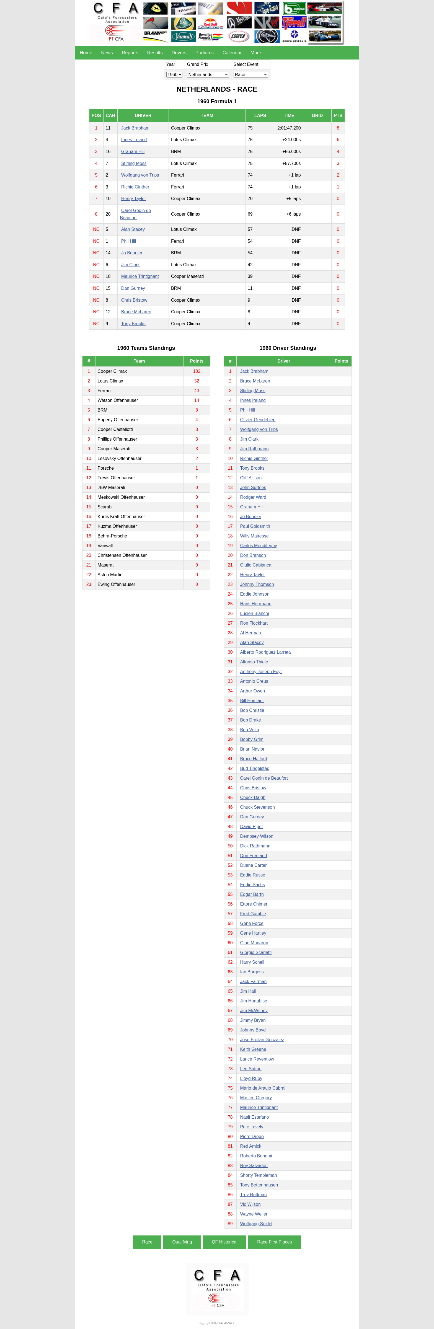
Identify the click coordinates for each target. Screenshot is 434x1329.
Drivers (179, 52)
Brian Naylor (252, 749)
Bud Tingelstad (254, 768)
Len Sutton (250, 1068)
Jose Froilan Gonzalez (262, 1039)
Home (86, 52)
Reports (130, 52)
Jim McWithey (254, 1010)
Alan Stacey (133, 229)
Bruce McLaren (136, 311)
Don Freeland (253, 855)
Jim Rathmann (254, 448)
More (255, 52)
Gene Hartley (253, 933)
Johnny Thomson (257, 584)
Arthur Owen (252, 691)
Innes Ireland (134, 139)
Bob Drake (250, 720)
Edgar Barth (252, 894)
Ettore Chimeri (254, 904)
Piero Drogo (252, 1136)
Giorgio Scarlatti (256, 952)
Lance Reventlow (257, 1059)
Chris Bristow (134, 300)
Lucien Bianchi (254, 613)
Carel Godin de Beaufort (264, 778)
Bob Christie (252, 710)
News (107, 52)
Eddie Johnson (254, 594)
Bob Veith (249, 729)
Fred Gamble (253, 913)
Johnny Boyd (253, 1030)
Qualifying (182, 1242)
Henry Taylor (133, 198)
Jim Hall (248, 991)
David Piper (251, 826)
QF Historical (224, 1242)
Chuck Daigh (252, 797)
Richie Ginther (135, 187)
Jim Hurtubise (253, 1001)
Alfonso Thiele (254, 662)
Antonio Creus (254, 681)
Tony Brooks (133, 323)
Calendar (232, 52)
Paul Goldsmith (255, 526)
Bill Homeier (252, 700)
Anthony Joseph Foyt (260, 671)
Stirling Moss (134, 163)
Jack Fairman (253, 981)
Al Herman (250, 632)
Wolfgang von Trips (140, 175)
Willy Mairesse (254, 536)
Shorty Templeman (258, 1175)
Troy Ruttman (253, 1194)
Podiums (204, 52)
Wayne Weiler (253, 1214)
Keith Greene (253, 1049)
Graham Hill (132, 151)
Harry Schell (252, 962)
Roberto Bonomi (256, 1156)
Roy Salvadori (254, 1165)
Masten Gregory (256, 1097)
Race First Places (274, 1242)
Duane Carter (253, 865)
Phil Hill (128, 241)
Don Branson (253, 555)
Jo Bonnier (132, 252)
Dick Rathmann (255, 846)
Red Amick (250, 1146)
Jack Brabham (135, 128)
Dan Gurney (133, 288)
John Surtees (253, 487)
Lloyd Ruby (251, 1078)
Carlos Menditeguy (258, 545)
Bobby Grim (251, 739)
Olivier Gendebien (257, 419)
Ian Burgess (252, 971)
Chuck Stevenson (257, 807)
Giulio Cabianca (255, 565)
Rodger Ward (253, 497)
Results (155, 52)
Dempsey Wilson (256, 836)
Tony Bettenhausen (259, 1185)
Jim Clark (130, 264)
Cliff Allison (251, 477)
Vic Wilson (250, 1204)
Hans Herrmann (255, 603)
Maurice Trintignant (140, 276)
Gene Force (251, 923)
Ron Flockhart (254, 623)
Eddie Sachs (252, 884)
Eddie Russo (252, 875)
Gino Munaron (254, 942)
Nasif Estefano (254, 1117)
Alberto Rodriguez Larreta (265, 652)
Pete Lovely (251, 1126)
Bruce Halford (253, 758)
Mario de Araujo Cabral (262, 1088)
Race (147, 1242)
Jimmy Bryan (252, 1020)
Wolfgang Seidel (256, 1223)
